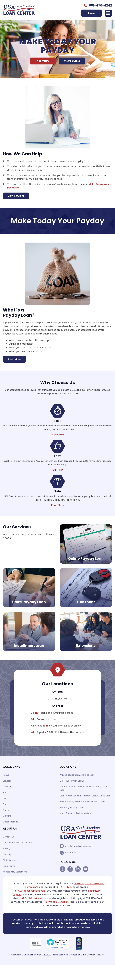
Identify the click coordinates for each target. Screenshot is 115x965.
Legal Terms (9, 866)
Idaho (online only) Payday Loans (76, 813)
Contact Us (8, 836)
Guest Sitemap (10, 821)
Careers (7, 815)
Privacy (6, 848)
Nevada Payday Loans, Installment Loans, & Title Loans (84, 788)
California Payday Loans (72, 780)
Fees (5, 798)
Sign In (6, 804)
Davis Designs (88, 954)
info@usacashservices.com (79, 846)
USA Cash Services (30, 898)
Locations (8, 786)
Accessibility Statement (15, 871)
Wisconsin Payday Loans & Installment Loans (82, 801)
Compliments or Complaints (17, 842)
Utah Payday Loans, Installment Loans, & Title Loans (86, 795)
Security (7, 854)
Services (7, 780)
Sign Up (6, 810)
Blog (5, 792)
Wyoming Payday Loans (72, 807)
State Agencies (10, 860)
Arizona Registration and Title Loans (77, 774)
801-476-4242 (72, 852)
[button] (108, 13)
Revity (100, 954)
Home (6, 774)
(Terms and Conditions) (57, 902)
